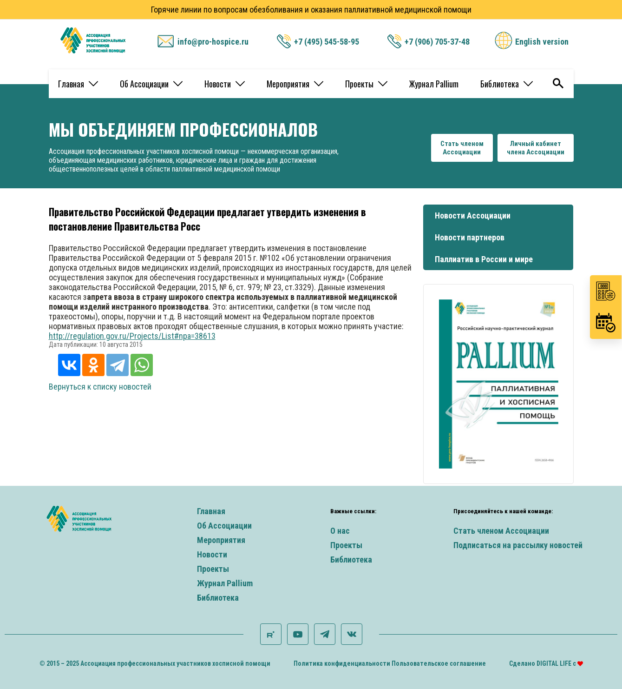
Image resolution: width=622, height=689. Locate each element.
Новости (224, 84)
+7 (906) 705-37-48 (437, 41)
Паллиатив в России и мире (484, 259)
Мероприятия (295, 84)
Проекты (366, 84)
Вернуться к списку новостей (100, 386)
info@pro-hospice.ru (213, 41)
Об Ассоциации (151, 84)
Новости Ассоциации (473, 215)
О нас (340, 531)
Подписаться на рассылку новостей (518, 545)
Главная (78, 84)
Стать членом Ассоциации (501, 531)
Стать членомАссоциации (462, 147)
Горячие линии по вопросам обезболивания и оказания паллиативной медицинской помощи (311, 9)
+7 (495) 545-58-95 (326, 41)
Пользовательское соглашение (439, 663)
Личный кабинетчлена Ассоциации (535, 147)
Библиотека (506, 84)
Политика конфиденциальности (342, 663)
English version (542, 41)
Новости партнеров (469, 237)
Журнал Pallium (433, 84)
